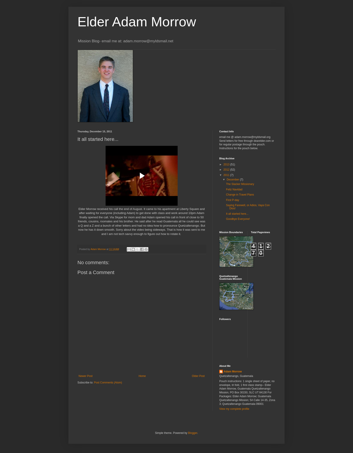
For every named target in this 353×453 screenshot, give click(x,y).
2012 (227, 169)
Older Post (198, 376)
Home (142, 376)
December (233, 179)
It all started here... (237, 213)
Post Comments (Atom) (108, 382)
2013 (227, 164)
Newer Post (86, 376)
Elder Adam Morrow (136, 21)
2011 (227, 175)
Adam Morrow (233, 371)
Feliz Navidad (234, 189)
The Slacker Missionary (240, 184)
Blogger (192, 433)
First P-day (232, 200)
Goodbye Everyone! (238, 219)
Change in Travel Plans (240, 194)
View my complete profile (234, 408)
